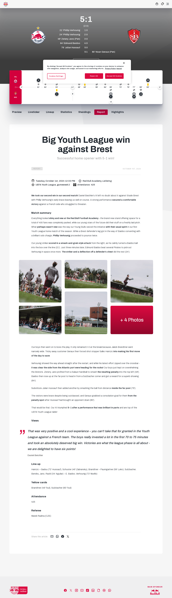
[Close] (124, 63)
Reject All (94, 76)
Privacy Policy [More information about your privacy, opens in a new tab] (110, 68)
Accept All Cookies (114, 76)
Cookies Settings (56, 76)
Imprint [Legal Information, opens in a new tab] (119, 68)
